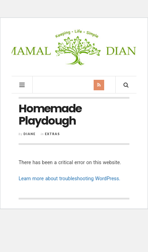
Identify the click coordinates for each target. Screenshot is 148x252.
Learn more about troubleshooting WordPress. (69, 178)
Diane (29, 134)
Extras (52, 134)
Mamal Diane (74, 50)
